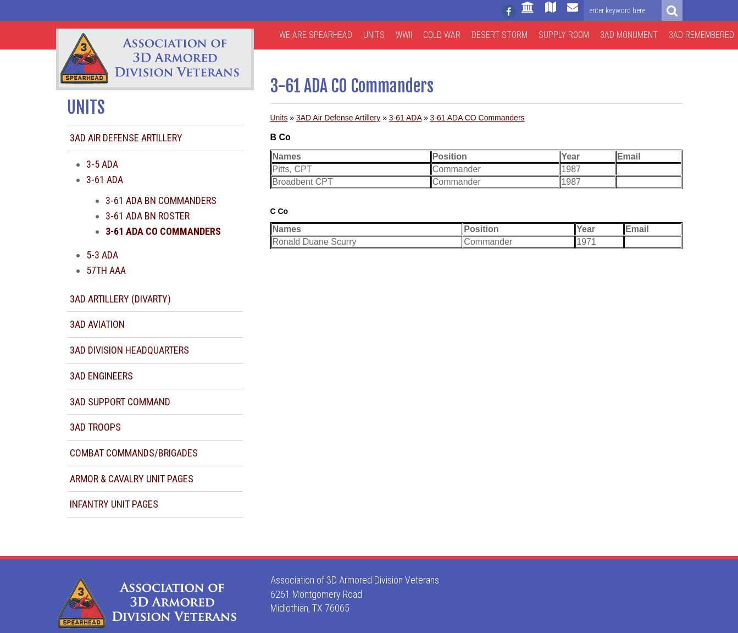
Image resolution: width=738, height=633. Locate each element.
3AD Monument (629, 35)
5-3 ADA (102, 255)
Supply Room (564, 35)
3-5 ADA (102, 164)
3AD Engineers (101, 376)
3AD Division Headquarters (129, 350)
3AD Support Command (120, 402)
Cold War (441, 35)
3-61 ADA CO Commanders (477, 117)
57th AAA (106, 270)
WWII (404, 35)
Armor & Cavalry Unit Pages (131, 479)
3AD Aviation (97, 324)
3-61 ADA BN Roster (148, 216)
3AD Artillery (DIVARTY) (120, 299)
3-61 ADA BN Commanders (161, 200)
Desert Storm (499, 35)
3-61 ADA (104, 179)
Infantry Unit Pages (114, 504)
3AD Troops (95, 427)
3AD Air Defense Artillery (126, 138)
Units (374, 35)
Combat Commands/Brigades (134, 453)
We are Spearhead (315, 35)
